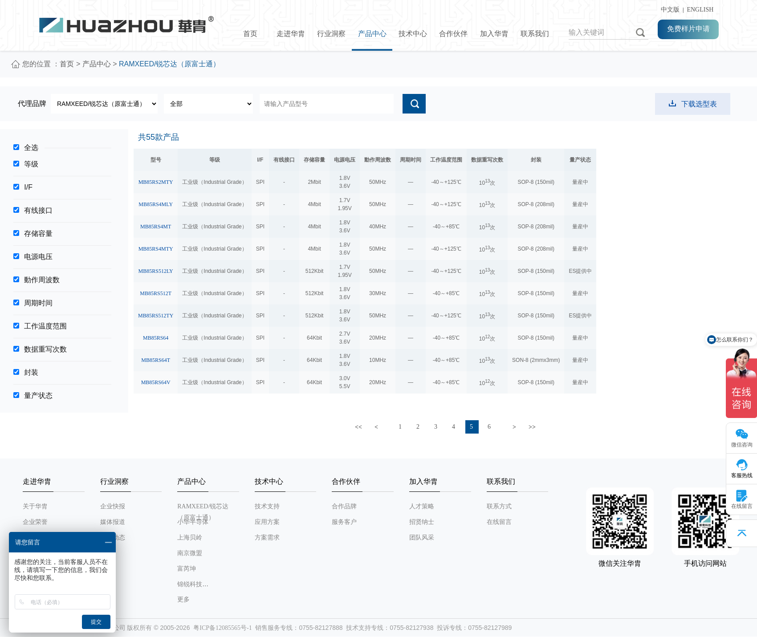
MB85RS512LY (155, 271)
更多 (183, 599)
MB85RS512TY (155, 315)
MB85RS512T (155, 293)
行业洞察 (331, 33)
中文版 (669, 9)
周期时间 (38, 303)
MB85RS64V (156, 382)
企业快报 (112, 506)
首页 (250, 33)
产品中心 (372, 33)
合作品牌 (344, 506)
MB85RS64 (155, 338)
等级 (31, 164)
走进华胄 (291, 33)
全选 (31, 147)
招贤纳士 (421, 522)
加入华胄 (494, 33)
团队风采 (421, 537)
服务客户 (344, 522)
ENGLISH (700, 9)
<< (358, 427)
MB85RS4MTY (155, 249)
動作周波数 (42, 280)
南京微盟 (189, 553)
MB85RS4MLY (155, 204)
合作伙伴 (453, 33)
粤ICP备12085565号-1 (222, 628)
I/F (28, 187)
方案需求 (267, 537)
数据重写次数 (45, 349)
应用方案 (267, 522)
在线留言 (499, 522)
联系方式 (499, 506)
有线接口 (38, 210)
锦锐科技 (189, 584)
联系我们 (535, 33)
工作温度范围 (45, 326)
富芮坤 (186, 568)
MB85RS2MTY (155, 182)
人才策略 (421, 506)
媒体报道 (112, 522)
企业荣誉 (35, 522)
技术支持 (267, 506)
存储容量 (38, 233)
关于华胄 (35, 506)
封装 (31, 372)
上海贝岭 (189, 537)
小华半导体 (192, 522)
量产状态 (38, 395)
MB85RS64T (155, 360)
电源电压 (38, 256)
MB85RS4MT (155, 226)
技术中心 (413, 33)
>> (532, 427)
